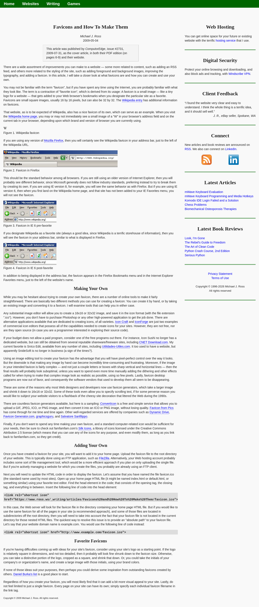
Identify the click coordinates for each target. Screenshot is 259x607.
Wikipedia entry (132, 100)
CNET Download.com (153, 342)
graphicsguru (44, 416)
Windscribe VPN (239, 73)
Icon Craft (121, 321)
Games (73, 4)
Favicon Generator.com (19, 416)
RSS (188, 149)
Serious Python (195, 255)
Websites (30, 4)
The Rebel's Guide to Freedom (205, 242)
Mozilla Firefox (53, 140)
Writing (53, 4)
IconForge (141, 321)
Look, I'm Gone (195, 238)
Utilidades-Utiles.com (116, 346)
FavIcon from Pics (162, 408)
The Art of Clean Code (199, 246)
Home (9, 4)
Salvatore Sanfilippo (74, 416)
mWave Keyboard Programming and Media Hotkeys (219, 196)
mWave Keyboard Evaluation (204, 192)
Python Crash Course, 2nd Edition (207, 251)
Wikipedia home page (22, 116)
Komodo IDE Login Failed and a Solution (212, 200)
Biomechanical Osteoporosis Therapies (210, 209)
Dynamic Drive (159, 412)
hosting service (226, 40)
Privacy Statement (220, 273)
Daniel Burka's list (25, 574)
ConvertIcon (108, 403)
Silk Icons (84, 428)
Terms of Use (220, 278)
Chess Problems (196, 204)
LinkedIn (230, 149)
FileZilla (104, 458)
